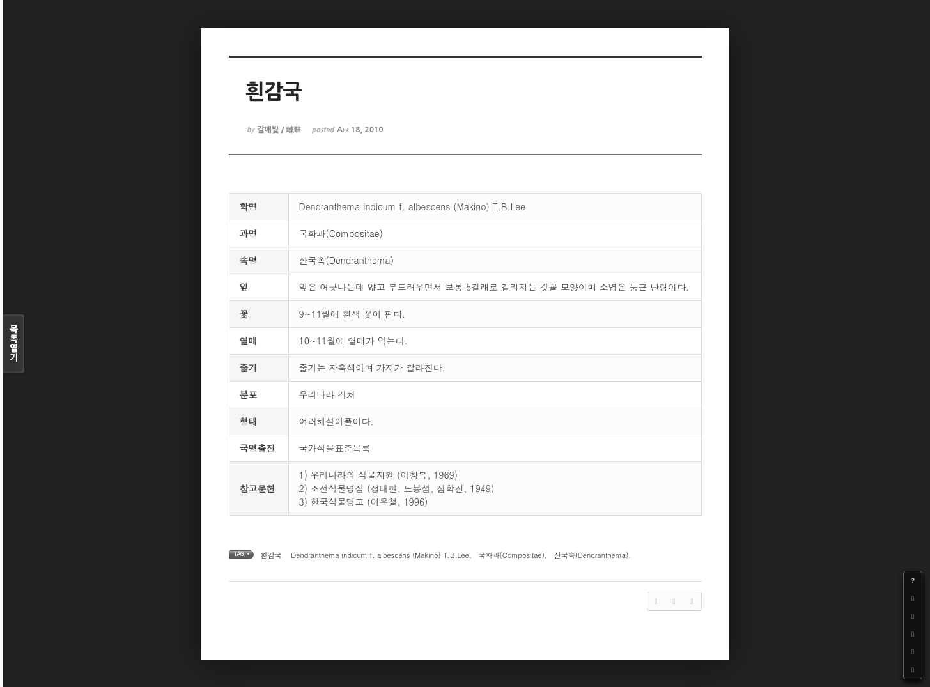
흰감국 (271, 555)
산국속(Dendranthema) (346, 260)
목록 (14, 344)
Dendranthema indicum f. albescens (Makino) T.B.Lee (380, 555)
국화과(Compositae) (341, 233)
